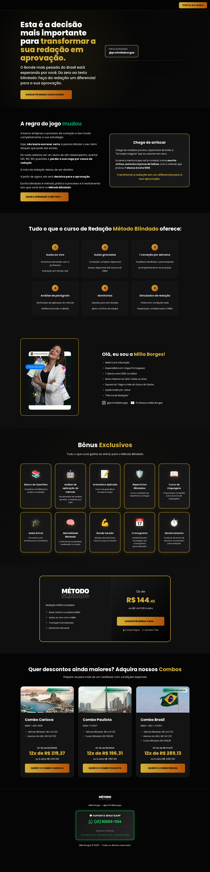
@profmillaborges (115, 422)
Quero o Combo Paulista (105, 787)
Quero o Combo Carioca (47, 787)
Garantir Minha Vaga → (140, 640)
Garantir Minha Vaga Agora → (46, 104)
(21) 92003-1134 (105, 841)
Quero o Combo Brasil (163, 787)
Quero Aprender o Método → (44, 216)
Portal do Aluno (193, 5)
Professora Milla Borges (147, 422)
